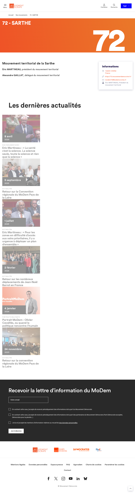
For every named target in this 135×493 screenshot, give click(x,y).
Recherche (114, 6)
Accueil (11, 15)
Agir (126, 6)
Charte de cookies (93, 465)
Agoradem (77, 465)
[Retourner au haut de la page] (130, 488)
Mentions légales (18, 465)
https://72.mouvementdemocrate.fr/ (115, 77)
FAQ (68, 465)
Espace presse (57, 465)
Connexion (104, 6)
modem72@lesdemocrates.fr (114, 80)
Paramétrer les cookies (114, 465)
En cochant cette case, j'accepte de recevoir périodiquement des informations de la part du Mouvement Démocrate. (52, 409)
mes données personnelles (68, 423)
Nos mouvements (21, 15)
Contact (67, 470)
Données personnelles (38, 465)
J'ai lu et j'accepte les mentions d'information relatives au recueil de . (45, 423)
